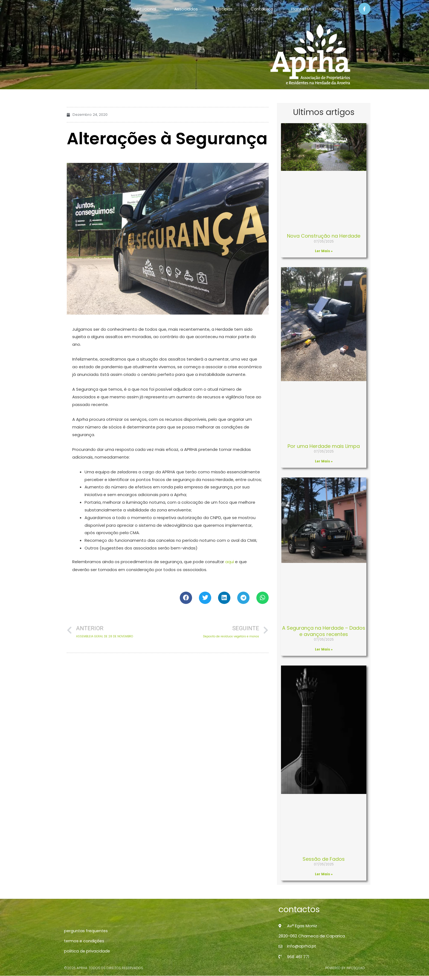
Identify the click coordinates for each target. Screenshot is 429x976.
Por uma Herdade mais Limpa (324, 446)
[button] (186, 597)
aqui (229, 562)
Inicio (108, 9)
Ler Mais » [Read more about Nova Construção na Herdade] (324, 251)
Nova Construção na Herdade (323, 235)
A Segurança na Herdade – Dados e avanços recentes (323, 631)
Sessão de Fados (324, 859)
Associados (186, 9)
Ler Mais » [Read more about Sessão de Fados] (324, 874)
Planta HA (301, 9)
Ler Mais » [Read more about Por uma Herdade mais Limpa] (324, 461)
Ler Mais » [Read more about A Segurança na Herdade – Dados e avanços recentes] (324, 649)
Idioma (336, 9)
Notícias (224, 9)
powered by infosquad (345, 968)
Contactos (262, 9)
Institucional (144, 9)
